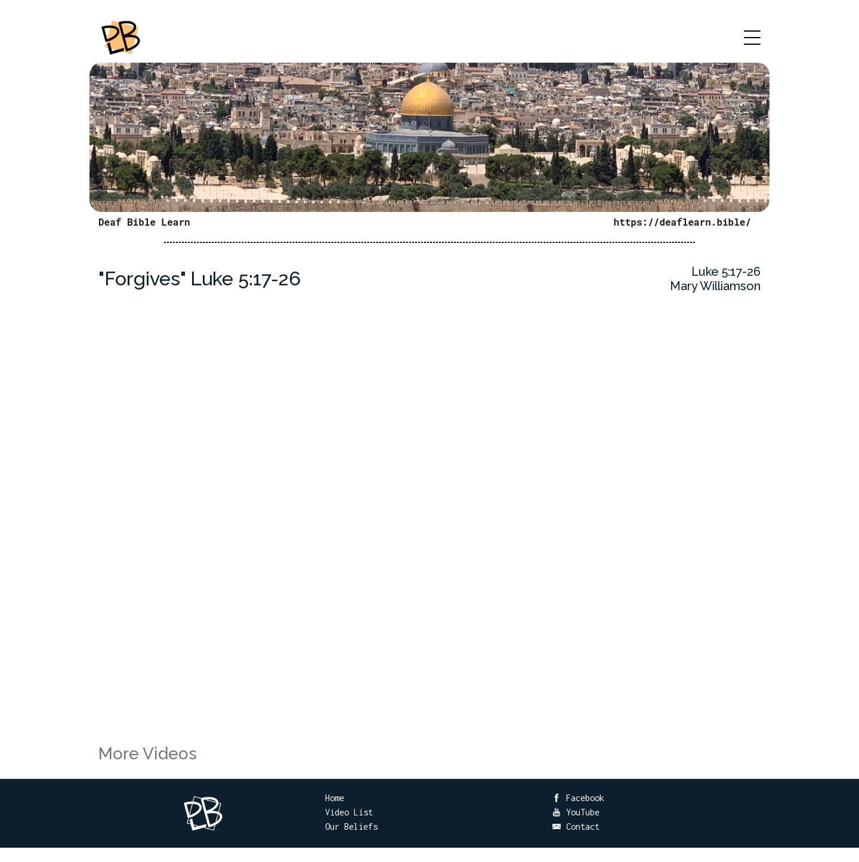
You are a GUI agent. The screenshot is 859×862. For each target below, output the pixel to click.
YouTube (576, 812)
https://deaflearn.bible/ (682, 222)
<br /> (429, 532)
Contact (576, 826)
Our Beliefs (351, 826)
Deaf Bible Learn (144, 222)
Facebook (578, 798)
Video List (349, 812)
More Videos (147, 754)
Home (334, 798)
